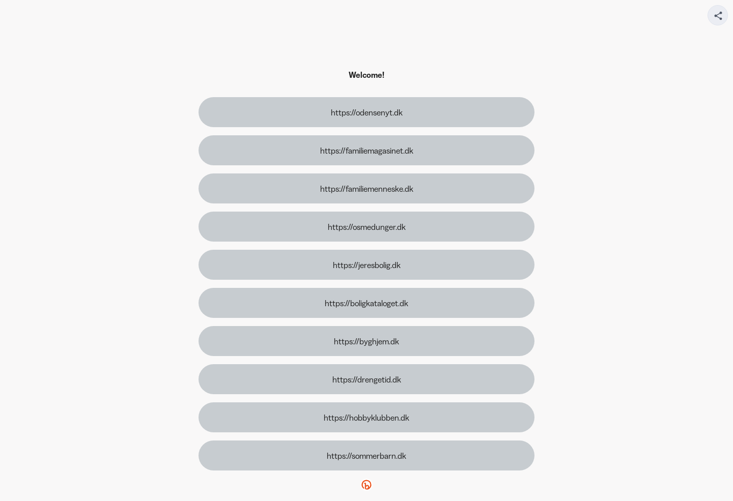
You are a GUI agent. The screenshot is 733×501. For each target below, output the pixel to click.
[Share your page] (718, 15)
